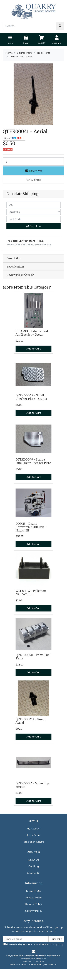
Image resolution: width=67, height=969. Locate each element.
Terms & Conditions (37, 944)
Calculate (33, 226)
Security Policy (33, 910)
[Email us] (33, 951)
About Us (33, 859)
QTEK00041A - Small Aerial (30, 721)
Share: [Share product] (13, 138)
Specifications (15, 266)
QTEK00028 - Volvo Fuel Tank (33, 656)
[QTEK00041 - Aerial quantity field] (33, 161)
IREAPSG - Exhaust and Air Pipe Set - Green (32, 333)
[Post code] (33, 219)
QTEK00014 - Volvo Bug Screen (32, 785)
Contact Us (33, 873)
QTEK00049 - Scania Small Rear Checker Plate (33, 461)
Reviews (20, 274)
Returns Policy (33, 904)
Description (14, 258)
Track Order (34, 835)
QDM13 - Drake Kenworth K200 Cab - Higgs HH (31, 527)
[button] (33, 180)
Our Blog (33, 866)
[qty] (33, 205)
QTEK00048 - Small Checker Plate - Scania (31, 397)
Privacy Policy (33, 897)
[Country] (33, 212)
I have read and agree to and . (33, 944)
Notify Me (33, 170)
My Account (33, 828)
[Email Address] (26, 939)
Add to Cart (33, 348)
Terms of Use (33, 891)
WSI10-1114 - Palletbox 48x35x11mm (31, 592)
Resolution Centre (33, 841)
